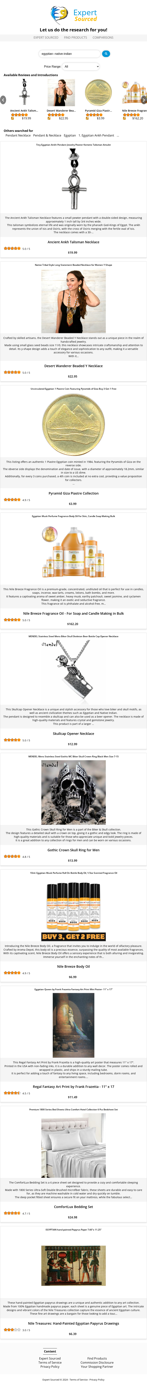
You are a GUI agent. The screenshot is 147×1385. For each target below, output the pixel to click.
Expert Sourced (46, 37)
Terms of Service (50, 1362)
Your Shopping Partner (97, 1367)
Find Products (75, 37)
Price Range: (52, 66)
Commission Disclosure (97, 1362)
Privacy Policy (49, 1367)
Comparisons (103, 37)
